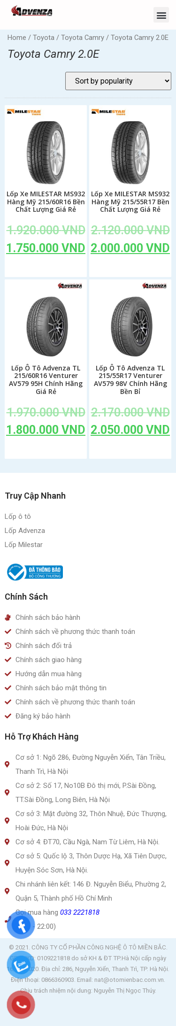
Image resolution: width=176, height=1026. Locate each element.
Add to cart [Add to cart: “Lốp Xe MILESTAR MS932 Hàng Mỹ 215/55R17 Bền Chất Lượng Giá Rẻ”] (130, 269)
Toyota (43, 37)
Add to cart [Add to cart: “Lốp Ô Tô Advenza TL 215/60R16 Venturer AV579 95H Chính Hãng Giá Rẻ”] (46, 451)
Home (17, 37)
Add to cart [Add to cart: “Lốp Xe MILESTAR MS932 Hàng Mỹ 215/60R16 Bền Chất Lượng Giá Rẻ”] (46, 269)
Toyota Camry (82, 37)
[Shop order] (118, 81)
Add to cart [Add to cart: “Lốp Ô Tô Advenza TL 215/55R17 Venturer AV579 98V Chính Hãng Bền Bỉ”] (130, 451)
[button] (161, 15)
